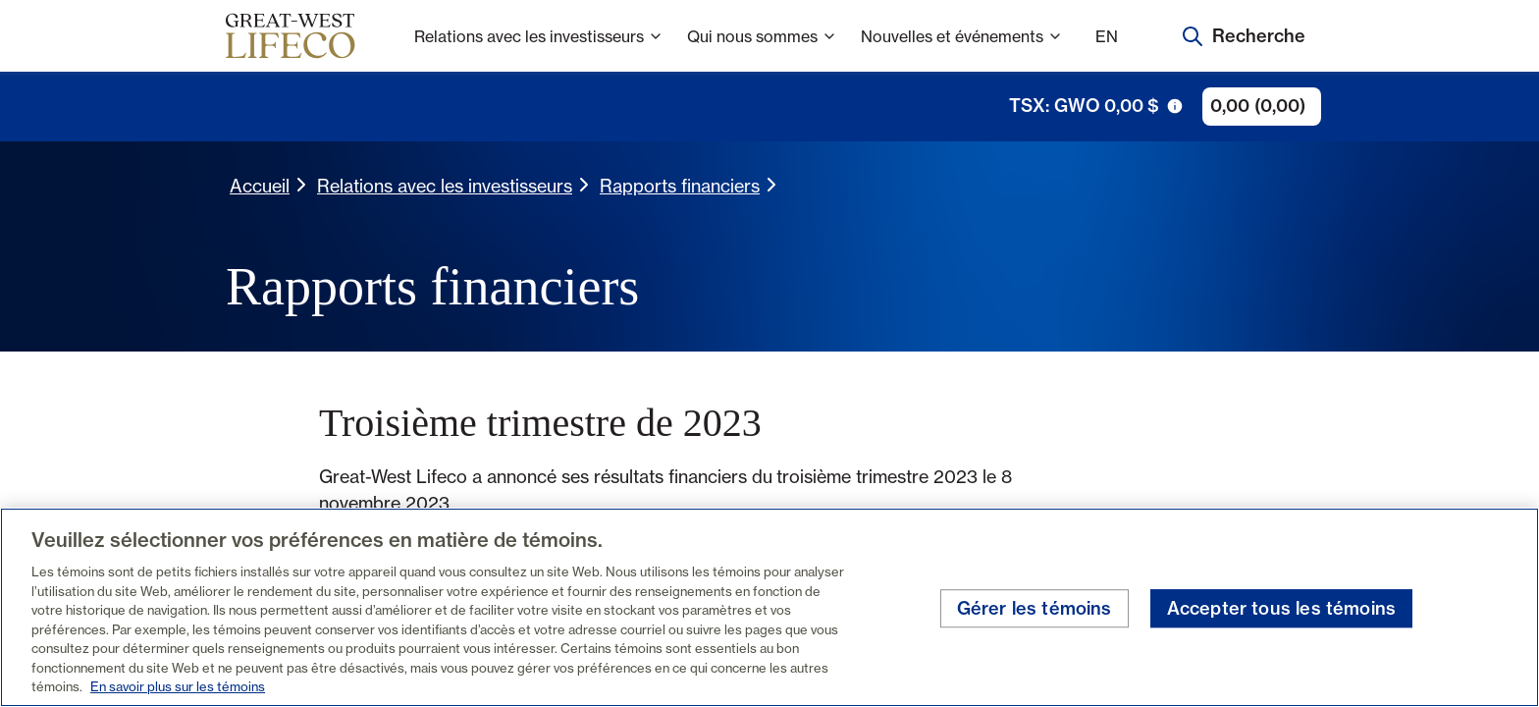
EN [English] (1106, 36)
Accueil (260, 185)
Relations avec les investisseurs (538, 50)
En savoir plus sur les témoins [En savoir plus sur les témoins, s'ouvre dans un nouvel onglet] (177, 686)
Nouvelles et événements (962, 50)
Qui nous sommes (762, 50)
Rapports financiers (680, 185)
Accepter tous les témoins (1282, 608)
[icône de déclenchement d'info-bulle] (1175, 106)
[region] (769, 607)
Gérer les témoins (1034, 608)
